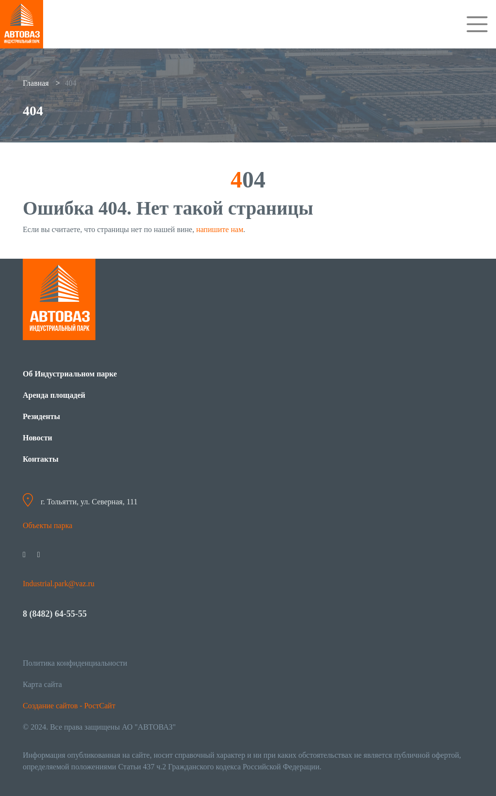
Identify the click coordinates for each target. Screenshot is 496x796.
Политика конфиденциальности (75, 663)
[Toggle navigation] (477, 24)
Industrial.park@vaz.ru (58, 583)
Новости (37, 438)
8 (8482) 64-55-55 (55, 614)
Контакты (41, 459)
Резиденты (41, 416)
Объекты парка (47, 525)
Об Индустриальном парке (70, 374)
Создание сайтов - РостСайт (69, 706)
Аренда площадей (54, 395)
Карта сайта (42, 684)
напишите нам (219, 229)
